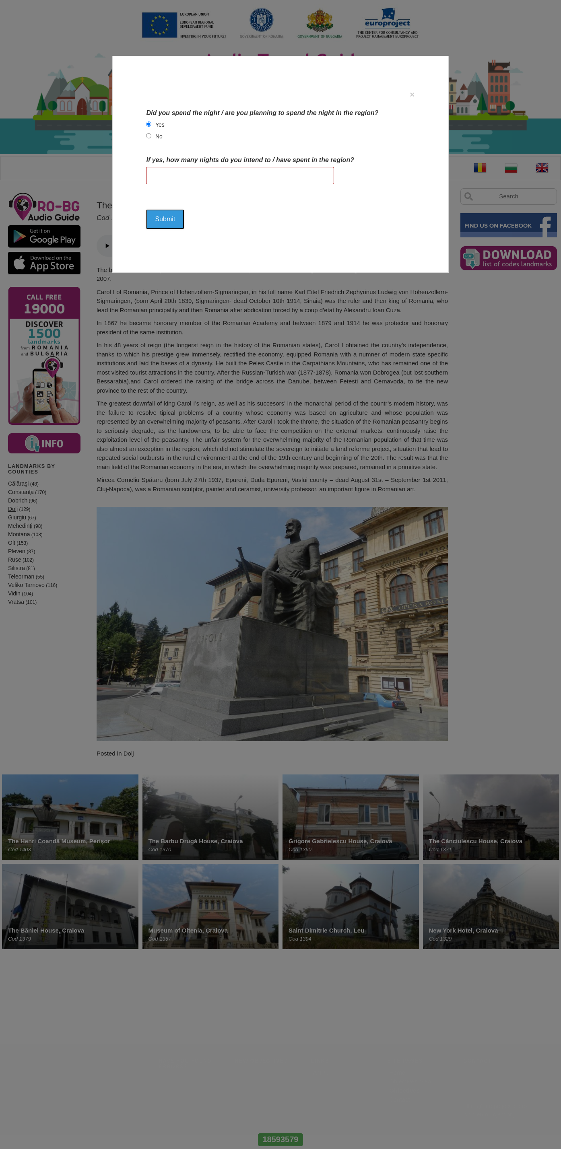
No (159, 136)
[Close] (412, 94)
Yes (160, 124)
